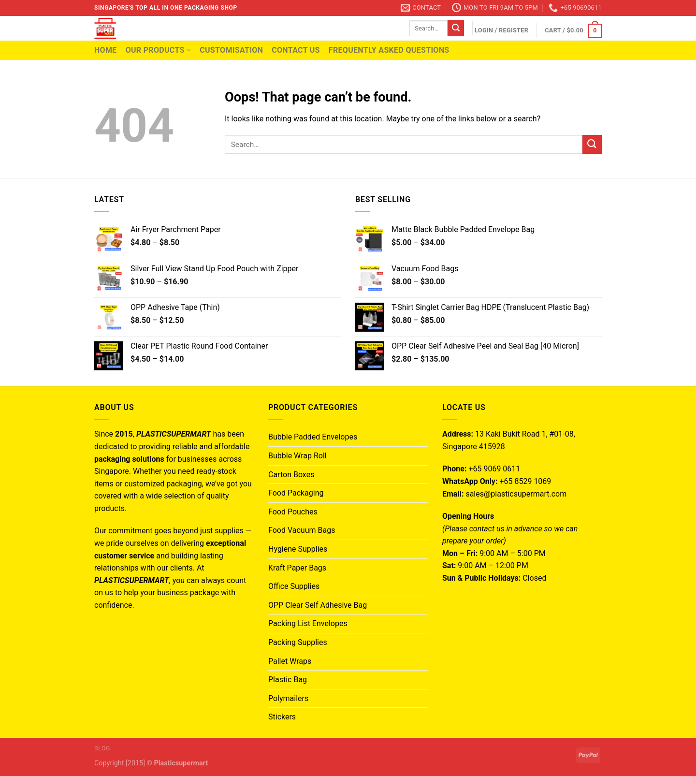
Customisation (231, 50)
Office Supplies (293, 586)
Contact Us (296, 50)
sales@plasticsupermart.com (515, 493)
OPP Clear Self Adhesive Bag (317, 605)
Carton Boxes (291, 474)
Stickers (282, 716)
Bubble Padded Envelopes (312, 436)
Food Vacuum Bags (301, 530)
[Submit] (456, 28)
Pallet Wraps (289, 661)
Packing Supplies (297, 642)
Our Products (158, 50)
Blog (102, 748)
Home (105, 50)
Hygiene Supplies (297, 549)
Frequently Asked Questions (389, 50)
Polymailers (288, 698)
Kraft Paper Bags (297, 567)
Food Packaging (296, 493)
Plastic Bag (287, 679)
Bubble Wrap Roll (297, 455)
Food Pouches (293, 511)
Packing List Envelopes (308, 623)
